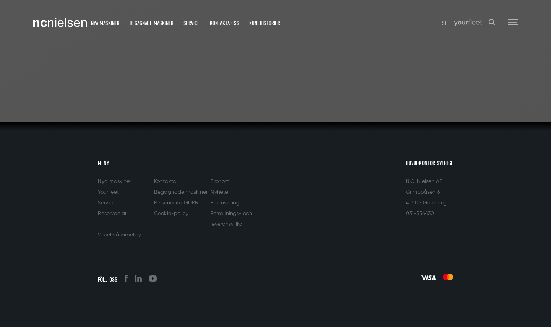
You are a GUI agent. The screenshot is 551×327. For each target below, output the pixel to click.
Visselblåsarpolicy (119, 235)
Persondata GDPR (176, 203)
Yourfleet (108, 192)
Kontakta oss (224, 23)
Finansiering (225, 203)
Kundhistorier (264, 23)
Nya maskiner (105, 23)
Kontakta (165, 181)
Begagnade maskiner (151, 23)
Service (191, 23)
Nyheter (220, 192)
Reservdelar (112, 213)
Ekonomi (220, 181)
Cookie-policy (171, 213)
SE (444, 23)
